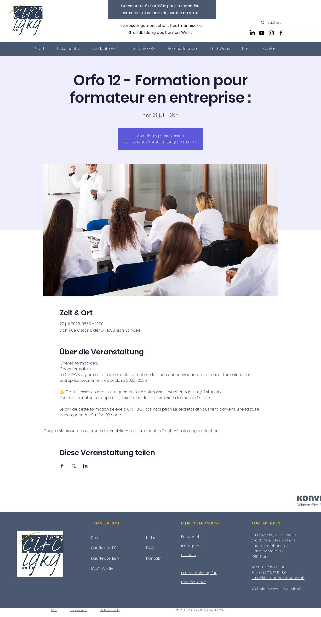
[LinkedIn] (252, 33)
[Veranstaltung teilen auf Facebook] (62, 466)
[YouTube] (261, 33)
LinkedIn (188, 554)
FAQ (150, 548)
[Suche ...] (286, 22)
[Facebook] (281, 33)
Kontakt (154, 558)
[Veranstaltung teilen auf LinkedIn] (85, 466)
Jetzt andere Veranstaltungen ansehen (160, 141)
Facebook (190, 536)
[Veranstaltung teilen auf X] (73, 466)
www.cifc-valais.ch (284, 588)
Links (150, 538)
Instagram (191, 545)
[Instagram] (271, 33)
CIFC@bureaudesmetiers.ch (278, 578)
